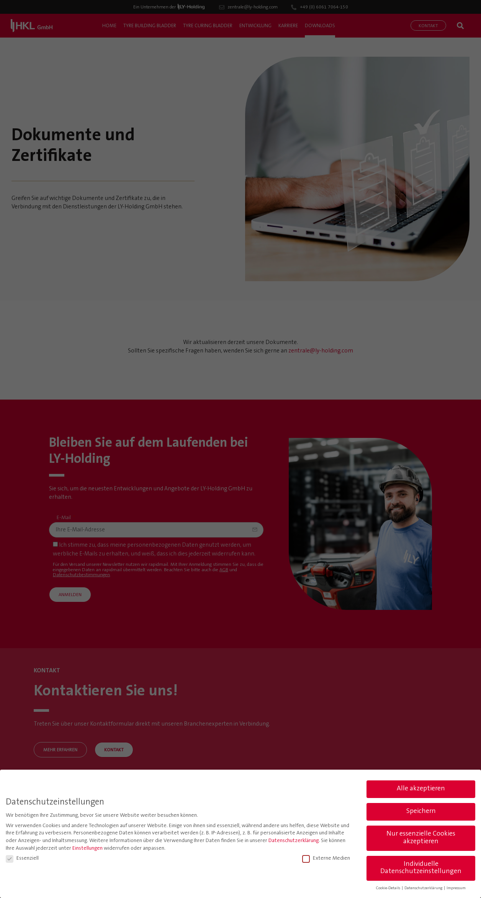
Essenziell (22, 858)
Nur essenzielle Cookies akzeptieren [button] (420, 838)
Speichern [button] (421, 811)
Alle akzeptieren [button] (421, 788)
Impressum (456, 888)
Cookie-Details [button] (388, 888)
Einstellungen (87, 848)
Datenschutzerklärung (293, 841)
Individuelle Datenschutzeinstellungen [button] (420, 867)
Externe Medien (326, 858)
